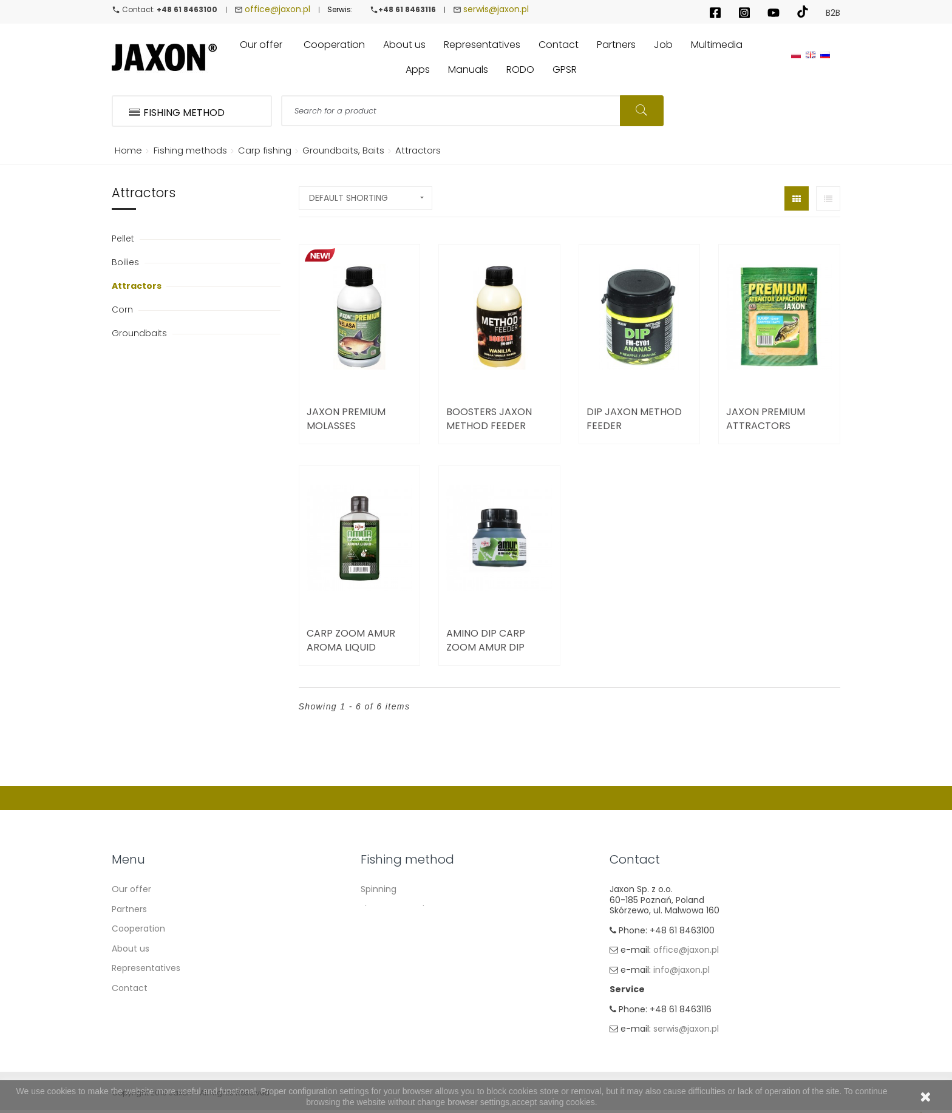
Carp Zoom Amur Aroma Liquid (351, 640)
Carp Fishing (386, 928)
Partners (129, 909)
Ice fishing (382, 1007)
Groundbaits (140, 333)
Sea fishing (384, 968)
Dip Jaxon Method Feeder (634, 419)
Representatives (146, 968)
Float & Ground (392, 909)
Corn (123, 309)
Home (126, 150)
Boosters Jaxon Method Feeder (489, 419)
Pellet (124, 238)
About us (130, 948)
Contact (130, 988)
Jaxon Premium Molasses (346, 419)
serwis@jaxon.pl (496, 9)
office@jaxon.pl (277, 9)
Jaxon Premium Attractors (765, 419)
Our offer (131, 889)
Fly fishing (381, 988)
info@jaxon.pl (681, 970)
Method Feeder (393, 948)
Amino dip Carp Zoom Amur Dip (485, 640)
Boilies (126, 262)
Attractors (137, 286)
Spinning (378, 889)
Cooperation (138, 928)
